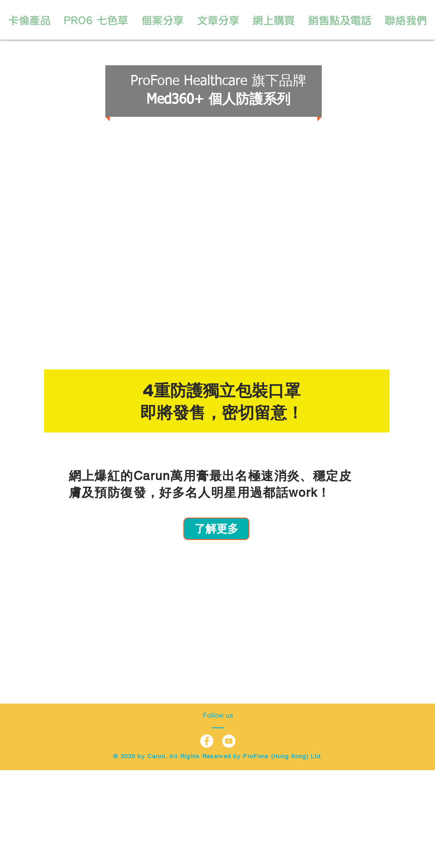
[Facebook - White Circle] (206, 741)
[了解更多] (216, 529)
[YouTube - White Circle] (228, 741)
